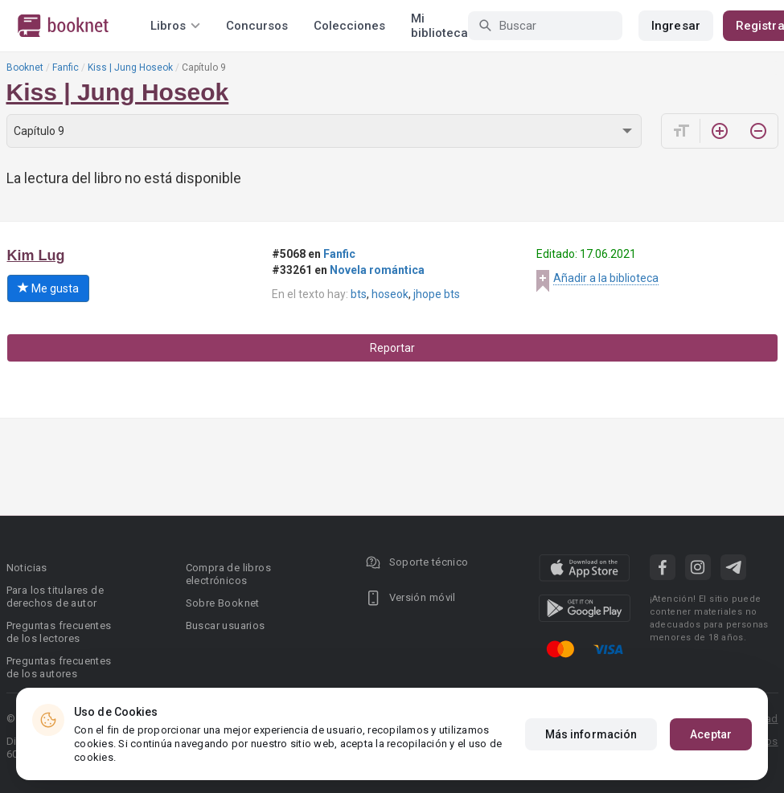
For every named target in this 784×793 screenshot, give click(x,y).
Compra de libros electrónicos (228, 574)
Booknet (24, 67)
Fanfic (65, 67)
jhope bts (436, 294)
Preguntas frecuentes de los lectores (59, 631)
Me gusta (48, 288)
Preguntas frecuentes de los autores (59, 667)
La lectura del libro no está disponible (123, 178)
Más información (591, 734)
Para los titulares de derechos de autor (55, 596)
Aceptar (711, 734)
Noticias (26, 568)
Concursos (257, 25)
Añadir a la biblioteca (606, 278)
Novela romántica (377, 270)
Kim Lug (36, 255)
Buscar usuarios (225, 625)
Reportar (392, 347)
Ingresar (675, 25)
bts (359, 294)
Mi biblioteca (439, 25)
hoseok (389, 294)
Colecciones (349, 25)
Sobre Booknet (223, 603)
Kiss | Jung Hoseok (130, 67)
